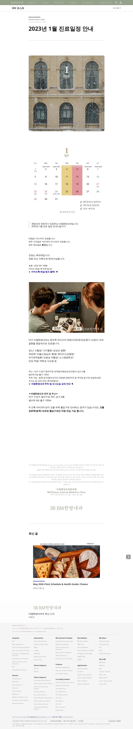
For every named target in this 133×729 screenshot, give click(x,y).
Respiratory (15, 694)
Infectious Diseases (18, 703)
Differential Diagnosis (62, 644)
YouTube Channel (104, 671)
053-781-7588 (48, 628)
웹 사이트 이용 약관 (69, 721)
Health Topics (60, 710)
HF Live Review (60, 707)
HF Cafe (58, 704)
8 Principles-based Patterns (42, 680)
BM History (102, 662)
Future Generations (105, 653)
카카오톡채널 (31, 717)
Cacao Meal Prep (61, 691)
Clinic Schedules (82, 681)
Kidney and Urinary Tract (20, 697)
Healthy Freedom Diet (62, 685)
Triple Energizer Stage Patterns (43, 698)
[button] (128, 566)
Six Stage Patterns (39, 691)
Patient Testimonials (83, 684)
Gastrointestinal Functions (20, 658)
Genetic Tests (38, 660)
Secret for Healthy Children (64, 670)
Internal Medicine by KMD (85, 650)
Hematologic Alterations (19, 670)
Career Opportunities (105, 681)
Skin (13, 667)
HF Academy (59, 701)
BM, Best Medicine (83, 641)
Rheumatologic (16, 691)
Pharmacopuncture (61, 655)
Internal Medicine (82, 647)
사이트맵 (80, 721)
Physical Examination (40, 641)
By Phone (80, 671)
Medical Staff (103, 678)
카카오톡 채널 (23, 628)
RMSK (79, 660)
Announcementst (82, 668)
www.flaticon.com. (41, 631)
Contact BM (102, 684)
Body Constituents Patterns (42, 701)
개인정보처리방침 (55, 721)
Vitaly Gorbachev (26, 631)
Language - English (114, 721)
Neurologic (15, 682)
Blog (100, 668)
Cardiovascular (16, 679)
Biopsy (36, 647)
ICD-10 (36, 668)
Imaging (36, 650)
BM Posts (102, 665)
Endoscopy (37, 653)
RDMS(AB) (81, 656)
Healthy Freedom (104, 641)
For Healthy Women (62, 673)
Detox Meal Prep (61, 688)
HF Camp (59, 698)
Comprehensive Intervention (64, 641)
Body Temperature (17, 644)
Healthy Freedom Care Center (65, 682)
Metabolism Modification (63, 667)
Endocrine (15, 688)
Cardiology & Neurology (84, 653)
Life (100, 647)
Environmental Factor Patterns (43, 683)
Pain (13, 641)
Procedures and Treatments (64, 658)
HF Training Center (62, 695)
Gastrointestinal (17, 685)
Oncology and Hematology (20, 700)
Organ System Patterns (41, 704)
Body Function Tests (40, 656)
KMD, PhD (80, 644)
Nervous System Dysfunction (21, 647)
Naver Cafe (102, 675)
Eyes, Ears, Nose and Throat (20, 650)
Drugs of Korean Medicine (63, 652)
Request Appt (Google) (84, 678)
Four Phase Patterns (40, 695)
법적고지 (78, 719)
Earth (100, 650)
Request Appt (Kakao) (84, 675)
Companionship (104, 644)
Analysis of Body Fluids (41, 644)
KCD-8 (36, 671)
